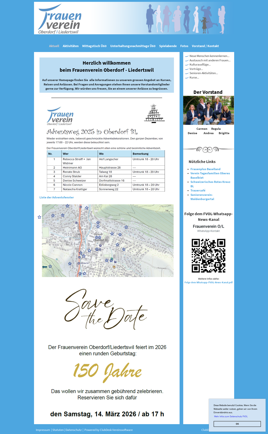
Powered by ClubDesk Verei (101, 430)
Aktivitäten (71, 46)
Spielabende (168, 46)
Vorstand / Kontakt (205, 46)
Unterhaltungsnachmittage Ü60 (133, 46)
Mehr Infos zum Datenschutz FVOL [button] (231, 416)
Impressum (43, 430)
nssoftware (126, 430)
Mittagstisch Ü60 (94, 46)
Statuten (58, 430)
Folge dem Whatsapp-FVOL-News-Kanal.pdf (208, 282)
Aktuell (54, 46)
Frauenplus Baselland (205, 169)
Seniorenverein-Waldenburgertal (202, 197)
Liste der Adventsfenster (56, 197)
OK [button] (237, 424)
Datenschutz (74, 430)
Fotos (184, 46)
